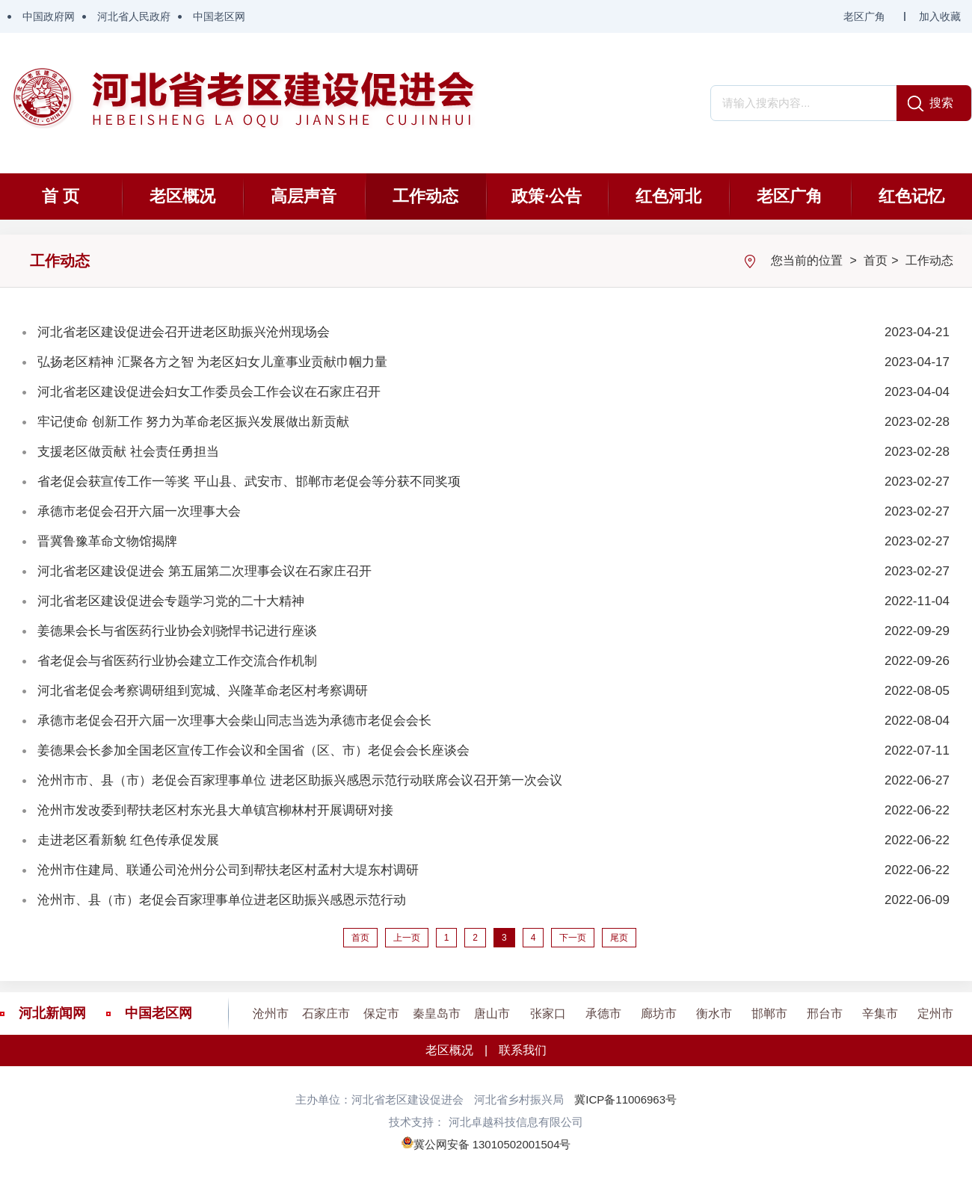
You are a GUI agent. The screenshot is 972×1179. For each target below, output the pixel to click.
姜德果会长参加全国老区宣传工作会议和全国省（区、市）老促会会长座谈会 (253, 750)
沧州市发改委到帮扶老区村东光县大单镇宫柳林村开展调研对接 (215, 810)
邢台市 (825, 1013)
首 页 (60, 196)
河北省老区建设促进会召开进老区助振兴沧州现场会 (183, 332)
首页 (876, 260)
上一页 (406, 937)
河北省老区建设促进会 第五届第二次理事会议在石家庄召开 (204, 571)
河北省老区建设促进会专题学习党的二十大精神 (170, 601)
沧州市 (271, 1013)
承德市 (603, 1013)
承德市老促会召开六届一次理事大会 (139, 511)
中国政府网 (48, 16)
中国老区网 (219, 16)
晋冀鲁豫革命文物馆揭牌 (107, 541)
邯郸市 (769, 1013)
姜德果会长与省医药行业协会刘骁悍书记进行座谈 (177, 631)
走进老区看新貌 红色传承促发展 (128, 840)
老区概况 (182, 196)
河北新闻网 (52, 1013)
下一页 (572, 937)
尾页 (619, 937)
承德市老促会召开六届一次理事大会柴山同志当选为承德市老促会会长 (234, 721)
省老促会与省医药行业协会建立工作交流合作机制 (177, 661)
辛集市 (880, 1013)
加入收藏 (940, 16)
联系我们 (523, 1050)
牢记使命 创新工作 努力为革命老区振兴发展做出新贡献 (193, 422)
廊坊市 (659, 1013)
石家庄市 (326, 1013)
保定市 (381, 1013)
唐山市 (492, 1013)
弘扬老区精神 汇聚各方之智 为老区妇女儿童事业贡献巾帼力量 (212, 362)
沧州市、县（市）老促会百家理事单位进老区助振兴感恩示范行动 (221, 900)
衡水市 (714, 1013)
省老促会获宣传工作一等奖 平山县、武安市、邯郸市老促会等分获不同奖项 (249, 481)
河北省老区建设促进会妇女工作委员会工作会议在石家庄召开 (209, 392)
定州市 (935, 1013)
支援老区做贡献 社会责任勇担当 (128, 452)
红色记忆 (911, 196)
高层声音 (303, 196)
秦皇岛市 (437, 1013)
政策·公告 (546, 196)
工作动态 (425, 196)
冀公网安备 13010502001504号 (492, 1144)
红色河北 (668, 196)
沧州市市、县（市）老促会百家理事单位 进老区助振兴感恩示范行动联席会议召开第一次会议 (299, 780)
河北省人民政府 (133, 16)
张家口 (548, 1013)
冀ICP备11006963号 (625, 1099)
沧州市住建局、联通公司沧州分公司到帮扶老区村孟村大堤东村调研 (228, 870)
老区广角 (864, 16)
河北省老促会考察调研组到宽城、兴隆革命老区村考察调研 (202, 691)
